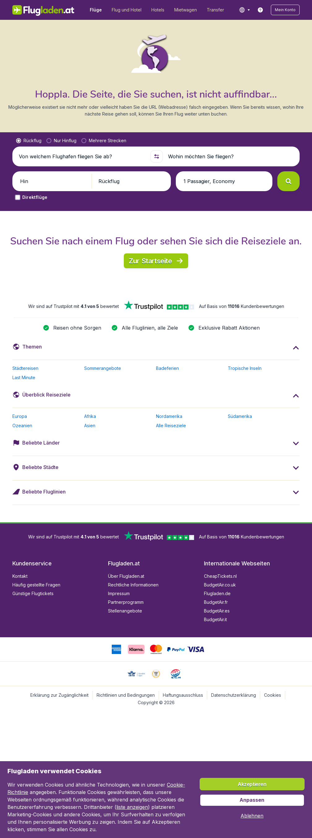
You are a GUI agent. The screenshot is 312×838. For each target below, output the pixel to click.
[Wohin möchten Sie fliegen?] (231, 156)
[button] (285, 10)
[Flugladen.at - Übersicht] (43, 10)
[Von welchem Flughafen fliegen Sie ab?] (82, 156)
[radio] (28, 140)
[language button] (244, 10)
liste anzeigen (132, 807)
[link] (260, 10)
